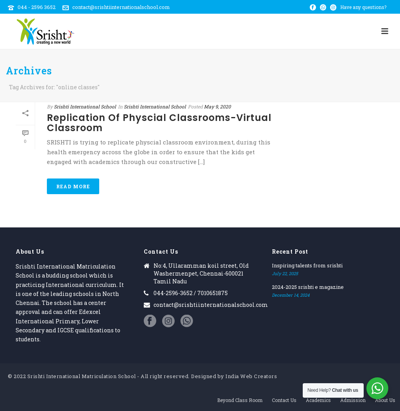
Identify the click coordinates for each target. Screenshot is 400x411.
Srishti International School (85, 106)
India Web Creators (251, 376)
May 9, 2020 (217, 106)
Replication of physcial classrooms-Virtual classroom (159, 122)
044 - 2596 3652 (36, 7)
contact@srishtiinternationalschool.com (121, 7)
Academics (318, 400)
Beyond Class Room (239, 400)
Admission (353, 400)
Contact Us (284, 400)
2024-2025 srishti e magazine (308, 286)
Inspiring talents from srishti (307, 265)
